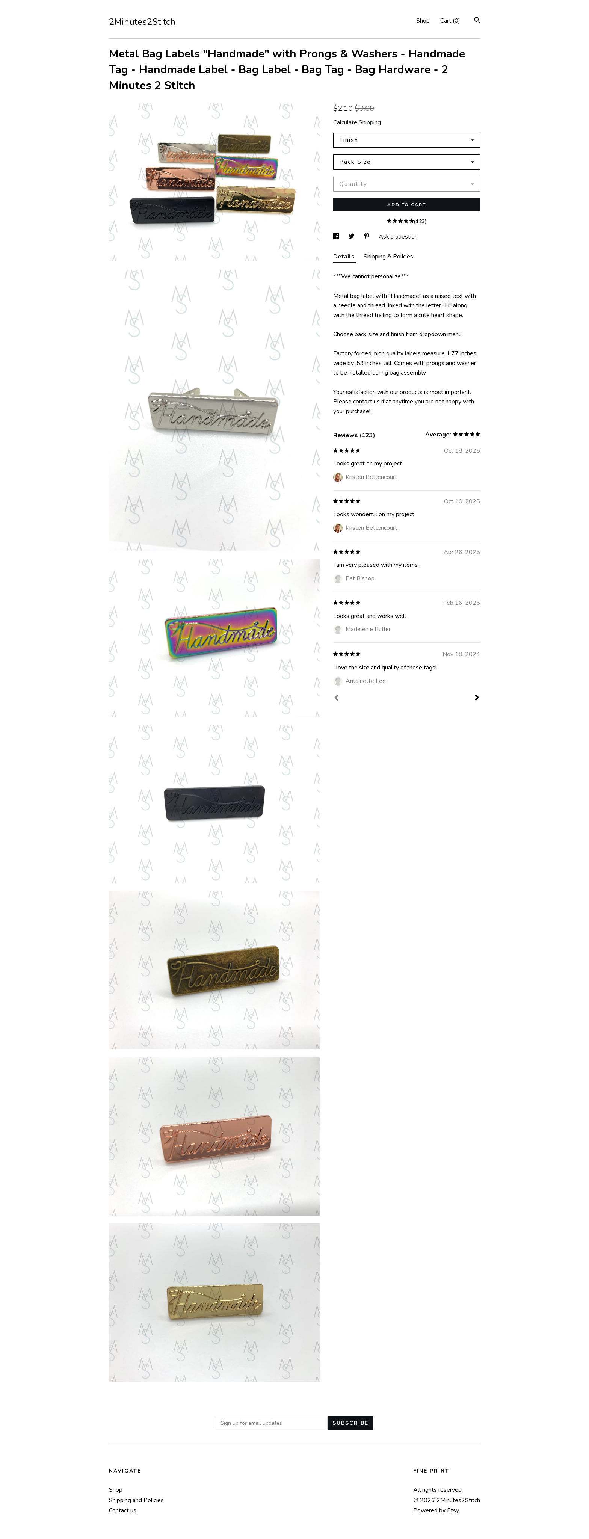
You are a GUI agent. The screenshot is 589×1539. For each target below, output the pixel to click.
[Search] (477, 21)
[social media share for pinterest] (367, 237)
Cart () (450, 21)
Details (344, 256)
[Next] (477, 698)
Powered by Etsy (436, 1510)
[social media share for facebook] (337, 237)
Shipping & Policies (388, 256)
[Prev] (336, 699)
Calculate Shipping (357, 122)
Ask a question (398, 237)
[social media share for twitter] (352, 237)
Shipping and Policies (136, 1500)
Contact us (122, 1510)
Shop (423, 21)
